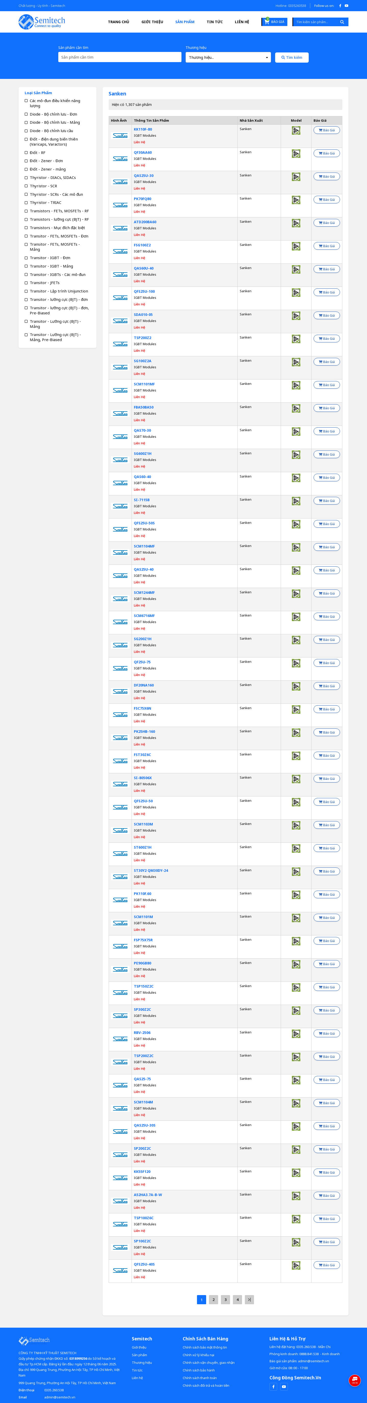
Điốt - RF (37, 152)
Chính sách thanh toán (200, 1378)
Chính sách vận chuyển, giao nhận (209, 1362)
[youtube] (284, 1387)
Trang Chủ (118, 21)
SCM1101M (143, 916)
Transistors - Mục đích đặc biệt (57, 227)
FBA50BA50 (143, 407)
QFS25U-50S (144, 523)
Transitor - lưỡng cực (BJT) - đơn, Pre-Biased (59, 310)
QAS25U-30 (143, 175)
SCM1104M (143, 1102)
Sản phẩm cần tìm (73, 47)
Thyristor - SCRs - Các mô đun (56, 194)
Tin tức (215, 21)
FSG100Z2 (142, 245)
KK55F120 (142, 1171)
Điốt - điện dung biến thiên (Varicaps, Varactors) (54, 141)
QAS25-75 (142, 1078)
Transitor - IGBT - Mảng (51, 266)
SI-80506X (143, 777)
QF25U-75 (142, 662)
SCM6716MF (144, 615)
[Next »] (249, 1299)
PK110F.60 (142, 893)
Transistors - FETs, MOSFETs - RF (59, 210)
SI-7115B (142, 499)
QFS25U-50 (143, 800)
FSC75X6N (142, 708)
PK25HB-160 (144, 731)
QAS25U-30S (145, 1125)
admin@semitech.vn (59, 1397)
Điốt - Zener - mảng (48, 169)
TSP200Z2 (142, 337)
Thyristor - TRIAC (45, 202)
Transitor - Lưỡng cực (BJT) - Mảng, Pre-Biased (55, 337)
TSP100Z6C (143, 1217)
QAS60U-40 (143, 268)
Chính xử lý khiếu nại (198, 1355)
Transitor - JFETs (45, 282)
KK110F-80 (143, 129)
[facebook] (273, 1387)
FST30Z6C (142, 754)
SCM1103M (143, 824)
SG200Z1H (142, 638)
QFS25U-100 (144, 291)
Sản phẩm (184, 21)
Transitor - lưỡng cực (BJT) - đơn (59, 299)
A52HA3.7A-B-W (148, 1194)
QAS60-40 (142, 476)
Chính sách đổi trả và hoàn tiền (206, 1385)
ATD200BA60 (145, 221)
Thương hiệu (196, 47)
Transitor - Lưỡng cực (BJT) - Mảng (55, 324)
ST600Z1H (142, 847)
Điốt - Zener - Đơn (46, 160)
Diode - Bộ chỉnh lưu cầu (51, 130)
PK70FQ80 (142, 198)
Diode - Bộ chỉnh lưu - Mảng (55, 122)
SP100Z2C (142, 1241)
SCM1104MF (144, 546)
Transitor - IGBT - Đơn (50, 257)
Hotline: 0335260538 (291, 5)
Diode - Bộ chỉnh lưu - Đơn (53, 114)
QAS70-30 (142, 430)
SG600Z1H (142, 453)
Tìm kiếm (291, 57)
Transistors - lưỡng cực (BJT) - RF (59, 219)
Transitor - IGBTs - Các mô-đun (58, 274)
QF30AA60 (143, 152)
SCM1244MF (144, 592)
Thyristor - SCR (43, 185)
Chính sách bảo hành (199, 1370)
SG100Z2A (142, 360)
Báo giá (274, 21)
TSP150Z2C (143, 986)
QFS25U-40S (144, 1264)
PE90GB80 (142, 963)
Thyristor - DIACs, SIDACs (53, 177)
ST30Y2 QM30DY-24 (151, 870)
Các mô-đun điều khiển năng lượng (55, 103)
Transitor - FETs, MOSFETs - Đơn (59, 235)
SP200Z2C (142, 1148)
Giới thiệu (152, 21)
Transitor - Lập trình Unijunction (59, 290)
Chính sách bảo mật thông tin (205, 1347)
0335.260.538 (54, 1390)
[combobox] (228, 57)
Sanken (245, 129)
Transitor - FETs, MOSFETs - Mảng (55, 247)
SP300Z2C (142, 1009)
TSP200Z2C (143, 1055)
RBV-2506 (142, 1032)
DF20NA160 (144, 685)
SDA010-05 (143, 314)
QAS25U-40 (143, 569)
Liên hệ (242, 21)
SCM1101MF (144, 384)
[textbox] (228, 57)
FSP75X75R (143, 939)
